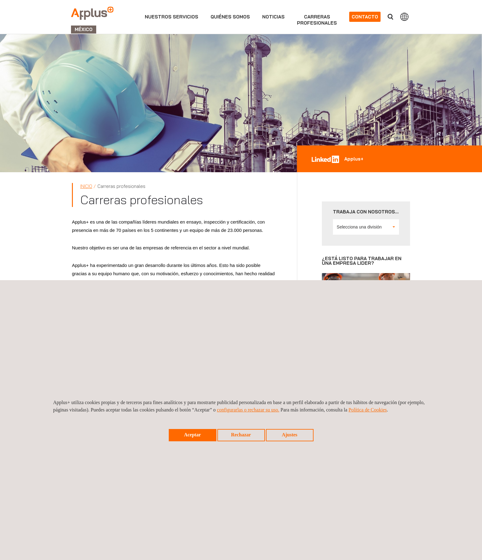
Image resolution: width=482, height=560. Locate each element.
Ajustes (290, 434)
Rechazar (241, 434)
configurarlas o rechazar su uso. (248, 409)
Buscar (390, 17)
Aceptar (192, 434)
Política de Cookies (368, 409)
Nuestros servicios (171, 17)
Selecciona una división (366, 226)
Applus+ (353, 159)
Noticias (273, 17)
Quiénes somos (230, 17)
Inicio (86, 186)
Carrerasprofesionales (317, 20)
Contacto (365, 17)
